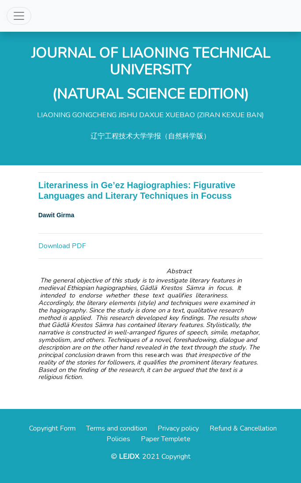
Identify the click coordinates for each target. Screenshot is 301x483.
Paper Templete (166, 439)
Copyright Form (52, 428)
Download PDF (62, 246)
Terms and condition (116, 428)
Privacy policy (178, 428)
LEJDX (129, 456)
